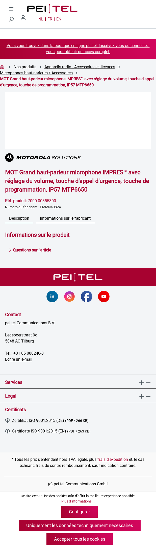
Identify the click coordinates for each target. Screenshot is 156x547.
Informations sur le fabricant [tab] (65, 218)
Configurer (79, 511)
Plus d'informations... (78, 501)
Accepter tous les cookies (79, 539)
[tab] (19, 218)
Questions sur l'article (29, 249)
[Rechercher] (11, 19)
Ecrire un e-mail (18, 359)
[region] (78, 120)
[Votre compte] (25, 19)
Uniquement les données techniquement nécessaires (79, 525)
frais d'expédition (112, 459)
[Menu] (11, 9)
